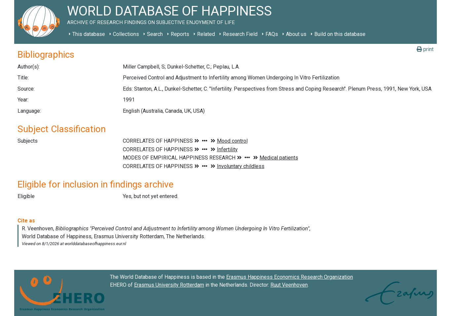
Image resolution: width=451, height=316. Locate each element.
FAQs (271, 34)
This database (88, 34)
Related (206, 34)
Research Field (240, 34)
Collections (126, 34)
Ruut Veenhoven (289, 285)
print (425, 49)
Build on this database (339, 34)
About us (296, 34)
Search (155, 34)
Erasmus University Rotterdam (169, 285)
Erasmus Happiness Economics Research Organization (289, 277)
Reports (180, 34)
